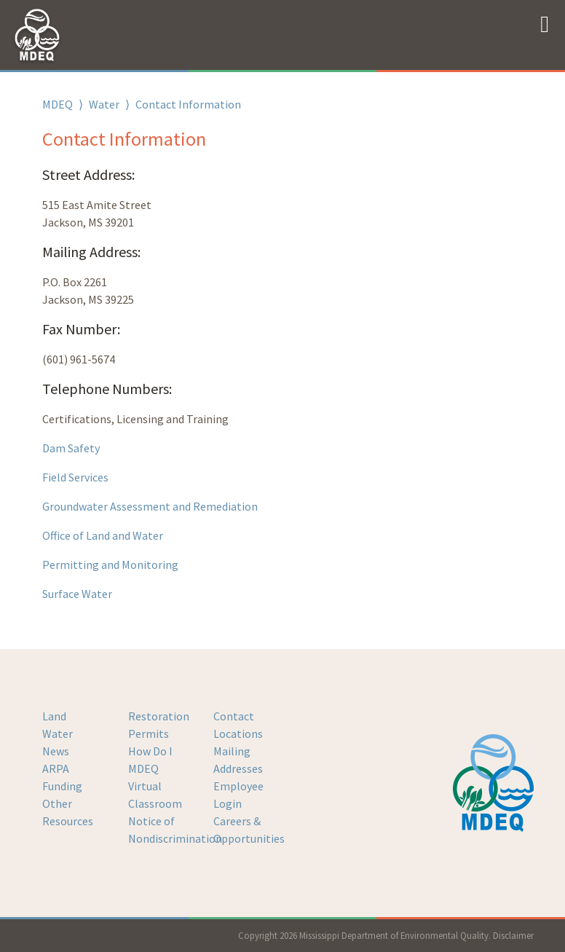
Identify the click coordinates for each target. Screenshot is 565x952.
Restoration (158, 716)
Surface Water (77, 593)
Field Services (75, 477)
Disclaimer (513, 935)
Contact (233, 716)
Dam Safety (71, 448)
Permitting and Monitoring (110, 564)
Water (104, 104)
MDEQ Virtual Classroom (155, 786)
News (55, 751)
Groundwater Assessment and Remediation (150, 506)
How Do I (150, 751)
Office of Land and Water (103, 535)
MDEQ (57, 104)
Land (54, 716)
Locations (238, 733)
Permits (148, 733)
